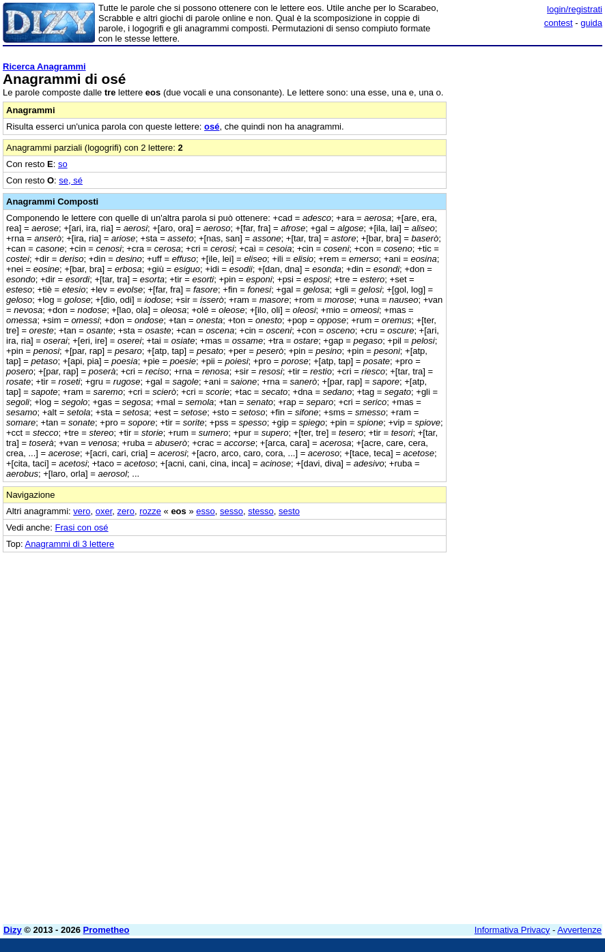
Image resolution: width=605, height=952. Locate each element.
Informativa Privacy (512, 930)
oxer (104, 511)
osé (211, 126)
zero (126, 511)
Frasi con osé (82, 527)
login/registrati (574, 9)
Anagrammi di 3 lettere (69, 544)
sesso (231, 511)
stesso (261, 511)
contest (558, 23)
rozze (150, 511)
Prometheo (106, 930)
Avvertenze (579, 930)
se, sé (71, 180)
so (63, 164)
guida (591, 23)
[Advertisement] (499, 637)
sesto (289, 511)
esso (205, 511)
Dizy (12, 930)
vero (81, 511)
